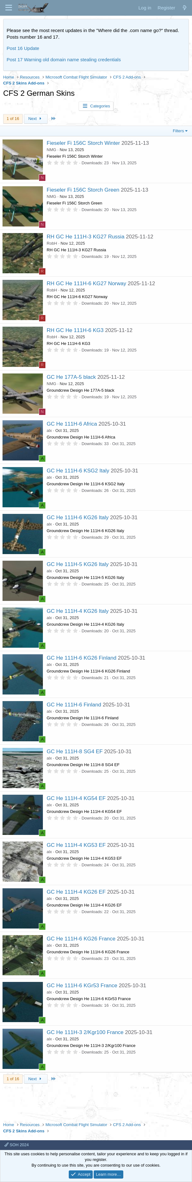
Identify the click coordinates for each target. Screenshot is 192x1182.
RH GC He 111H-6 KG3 (75, 330)
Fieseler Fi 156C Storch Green (83, 190)
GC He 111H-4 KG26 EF (76, 892)
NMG (51, 149)
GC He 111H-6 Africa (72, 424)
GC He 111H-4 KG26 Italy (78, 611)
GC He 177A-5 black (71, 377)
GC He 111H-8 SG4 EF (75, 751)
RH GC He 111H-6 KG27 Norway (86, 283)
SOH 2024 (16, 1144)
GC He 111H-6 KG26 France (81, 939)
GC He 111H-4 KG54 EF (76, 798)
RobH (52, 243)
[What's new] (184, 8)
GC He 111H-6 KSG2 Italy (78, 471)
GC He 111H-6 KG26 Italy (78, 517)
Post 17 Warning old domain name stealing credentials (64, 59)
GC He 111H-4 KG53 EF (76, 845)
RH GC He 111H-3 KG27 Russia (86, 237)
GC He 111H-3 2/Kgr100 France (85, 1032)
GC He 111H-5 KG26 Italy (78, 564)
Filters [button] (178, 130)
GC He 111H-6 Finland (74, 705)
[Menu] (8, 8)
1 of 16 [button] (13, 118)
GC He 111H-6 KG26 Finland (81, 658)
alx (49, 430)
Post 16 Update (23, 48)
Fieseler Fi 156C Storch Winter (83, 143)
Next (35, 118)
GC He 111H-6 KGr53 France (82, 986)
